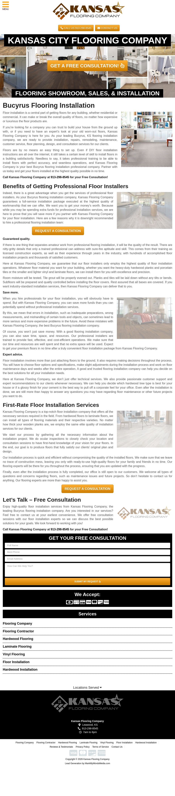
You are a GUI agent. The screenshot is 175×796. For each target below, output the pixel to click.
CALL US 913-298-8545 (76, 28)
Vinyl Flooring (14, 654)
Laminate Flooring (17, 646)
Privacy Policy (83, 747)
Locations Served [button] (87, 687)
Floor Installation (16, 662)
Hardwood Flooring (18, 639)
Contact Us (107, 28)
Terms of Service (100, 747)
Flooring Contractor (18, 631)
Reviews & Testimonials (61, 747)
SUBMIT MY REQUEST (87, 581)
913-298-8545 (60, 177)
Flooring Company (17, 623)
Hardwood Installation (20, 669)
